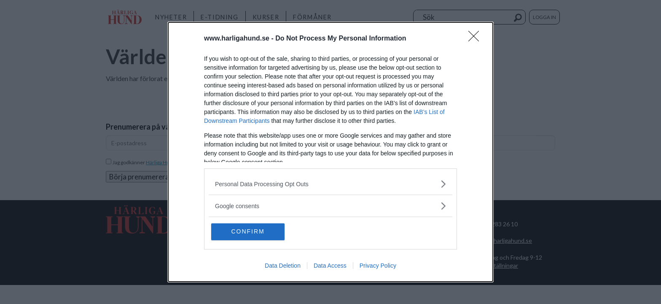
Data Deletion (283, 266)
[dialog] (330, 152)
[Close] (476, 39)
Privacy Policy (378, 266)
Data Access (330, 266)
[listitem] (330, 183)
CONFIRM (251, 231)
